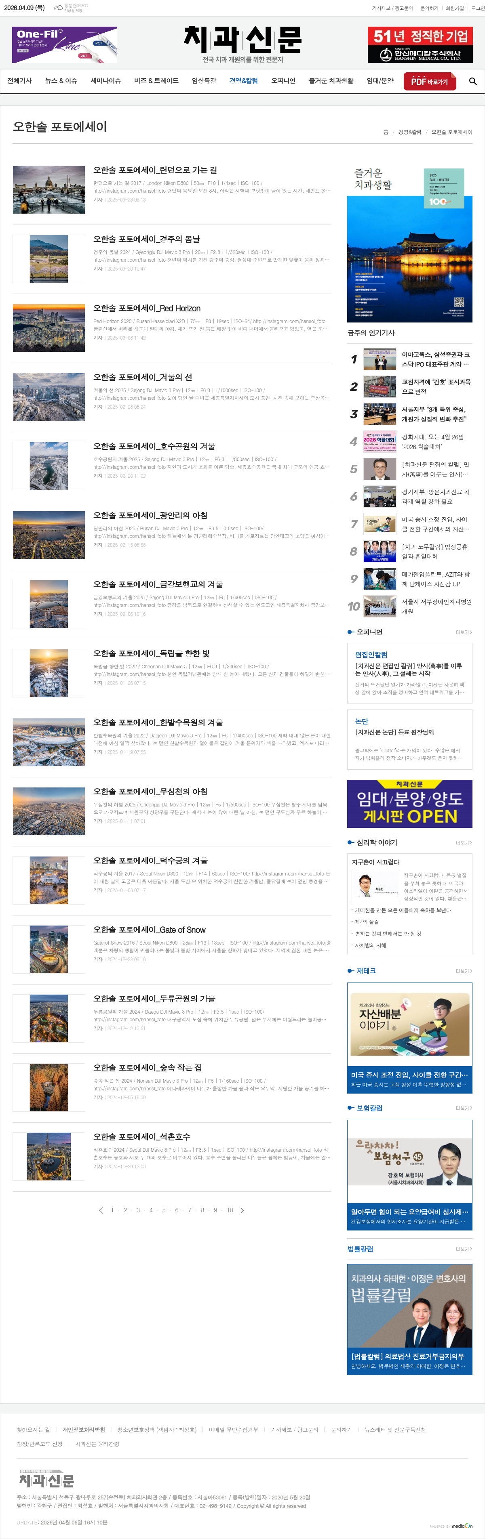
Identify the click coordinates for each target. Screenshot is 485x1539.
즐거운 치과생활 (331, 80)
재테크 (366, 971)
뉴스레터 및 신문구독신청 (395, 1430)
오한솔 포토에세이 (452, 132)
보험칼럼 (369, 1108)
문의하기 (429, 7)
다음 (242, 1210)
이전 (101, 1210)
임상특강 (204, 80)
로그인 (478, 7)
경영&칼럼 (243, 80)
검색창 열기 (473, 81)
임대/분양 (380, 80)
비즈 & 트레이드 (156, 80)
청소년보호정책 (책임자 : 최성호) (157, 1430)
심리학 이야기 (376, 842)
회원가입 (455, 7)
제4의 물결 (367, 922)
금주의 (370, 333)
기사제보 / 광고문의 (392, 7)
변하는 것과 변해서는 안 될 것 (388, 933)
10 (230, 1210)
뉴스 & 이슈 (61, 80)
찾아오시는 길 (33, 1430)
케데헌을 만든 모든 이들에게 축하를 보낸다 (403, 910)
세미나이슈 (105, 80)
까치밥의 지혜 (370, 945)
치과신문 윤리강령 (97, 1444)
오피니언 (283, 80)
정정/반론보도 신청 (40, 1444)
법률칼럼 (360, 1249)
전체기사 (19, 80)
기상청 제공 (73, 10)
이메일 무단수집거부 (233, 1430)
